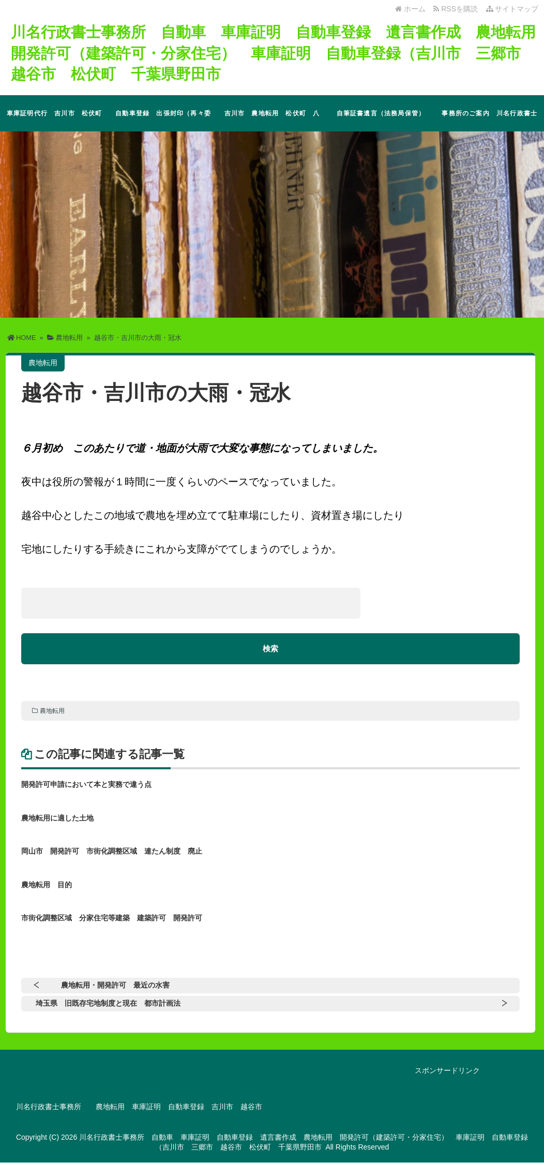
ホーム (410, 9)
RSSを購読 (457, 9)
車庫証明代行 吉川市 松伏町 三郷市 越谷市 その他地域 (58, 120)
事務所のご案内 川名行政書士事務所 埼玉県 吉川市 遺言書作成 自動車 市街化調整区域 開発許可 (489, 120)
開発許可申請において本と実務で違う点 (86, 785)
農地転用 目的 (46, 885)
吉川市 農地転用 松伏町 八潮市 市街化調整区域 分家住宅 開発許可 (272, 120)
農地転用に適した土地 (57, 818)
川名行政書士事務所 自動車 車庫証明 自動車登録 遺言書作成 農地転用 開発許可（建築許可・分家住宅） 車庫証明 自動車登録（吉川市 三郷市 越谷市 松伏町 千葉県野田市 (274, 52)
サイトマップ (512, 9)
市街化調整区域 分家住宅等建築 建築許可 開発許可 (111, 918)
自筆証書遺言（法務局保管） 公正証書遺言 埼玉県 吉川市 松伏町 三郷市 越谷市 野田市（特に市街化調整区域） (384, 120)
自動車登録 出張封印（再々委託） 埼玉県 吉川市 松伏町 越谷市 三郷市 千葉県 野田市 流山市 (166, 120)
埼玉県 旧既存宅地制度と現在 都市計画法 (108, 1004)
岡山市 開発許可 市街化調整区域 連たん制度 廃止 (111, 851)
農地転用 (52, 711)
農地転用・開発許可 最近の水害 (115, 985)
